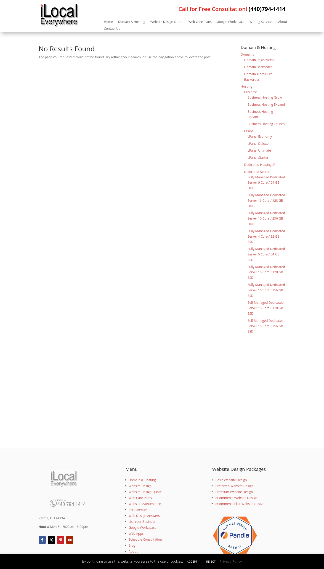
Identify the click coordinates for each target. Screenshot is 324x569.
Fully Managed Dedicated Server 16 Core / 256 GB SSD (266, 290)
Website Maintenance (145, 504)
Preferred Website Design (234, 486)
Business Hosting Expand (266, 104)
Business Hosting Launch (266, 124)
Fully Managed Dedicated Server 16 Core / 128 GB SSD (266, 272)
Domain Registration (259, 60)
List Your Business (142, 521)
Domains (247, 54)
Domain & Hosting (131, 22)
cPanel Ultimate (259, 150)
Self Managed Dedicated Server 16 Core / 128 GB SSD (266, 308)
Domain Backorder (258, 67)
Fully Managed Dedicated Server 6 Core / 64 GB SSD (266, 254)
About (282, 22)
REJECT (210, 561)
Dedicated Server (257, 171)
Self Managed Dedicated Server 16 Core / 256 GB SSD (266, 326)
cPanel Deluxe (258, 143)
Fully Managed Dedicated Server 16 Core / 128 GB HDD (266, 200)
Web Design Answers (144, 515)
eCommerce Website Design (236, 498)
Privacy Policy (230, 561)
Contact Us (112, 29)
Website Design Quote (166, 22)
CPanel (249, 131)
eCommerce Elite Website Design (240, 504)
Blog (132, 545)
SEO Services (138, 509)
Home (108, 22)
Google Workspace (230, 22)
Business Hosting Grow (265, 97)
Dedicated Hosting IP (259, 164)
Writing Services (261, 22)
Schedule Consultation (145, 539)
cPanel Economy (260, 136)
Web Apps (136, 533)
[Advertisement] (162, 398)
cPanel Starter (258, 157)
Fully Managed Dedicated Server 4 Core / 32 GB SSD (266, 236)
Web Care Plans (200, 22)
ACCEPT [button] (192, 561)
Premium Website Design (234, 492)
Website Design (140, 486)
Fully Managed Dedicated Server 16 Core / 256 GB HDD (266, 218)
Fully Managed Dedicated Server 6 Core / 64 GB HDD (266, 182)
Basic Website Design (231, 480)
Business (251, 92)
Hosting (246, 86)
